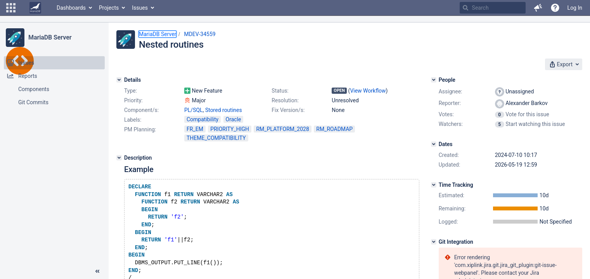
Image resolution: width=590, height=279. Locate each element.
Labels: (132, 120)
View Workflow (368, 91)
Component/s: (141, 110)
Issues (140, 8)
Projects (109, 8)
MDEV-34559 (199, 34)
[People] (433, 80)
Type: (130, 91)
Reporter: (450, 103)
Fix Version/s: (288, 110)
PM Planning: (140, 129)
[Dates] (433, 144)
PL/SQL (193, 110)
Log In (575, 8)
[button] (11, 8)
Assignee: (450, 91)
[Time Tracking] (433, 185)
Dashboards (71, 8)
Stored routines (223, 110)
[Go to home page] (35, 8)
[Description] (119, 157)
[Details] (119, 80)
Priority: (133, 100)
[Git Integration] (433, 242)
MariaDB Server (49, 37)
